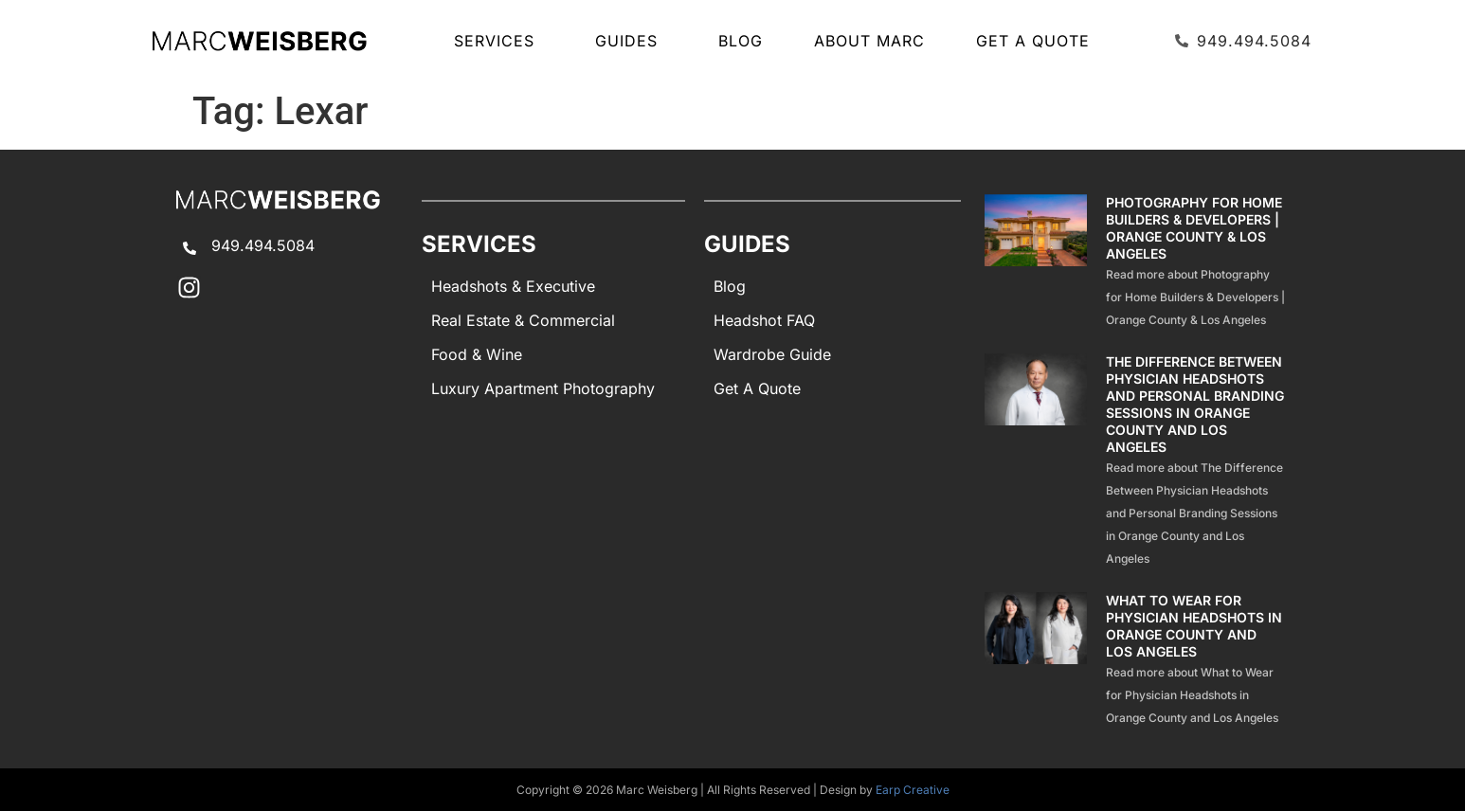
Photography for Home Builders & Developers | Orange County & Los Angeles (1194, 227)
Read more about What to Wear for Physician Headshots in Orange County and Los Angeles (1192, 695)
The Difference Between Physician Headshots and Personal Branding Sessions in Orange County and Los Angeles (1195, 404)
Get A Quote (1033, 40)
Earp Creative (913, 790)
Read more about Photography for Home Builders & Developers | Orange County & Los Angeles (1195, 297)
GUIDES (631, 40)
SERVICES (499, 40)
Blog (740, 40)
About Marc (869, 40)
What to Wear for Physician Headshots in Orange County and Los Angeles (1194, 625)
